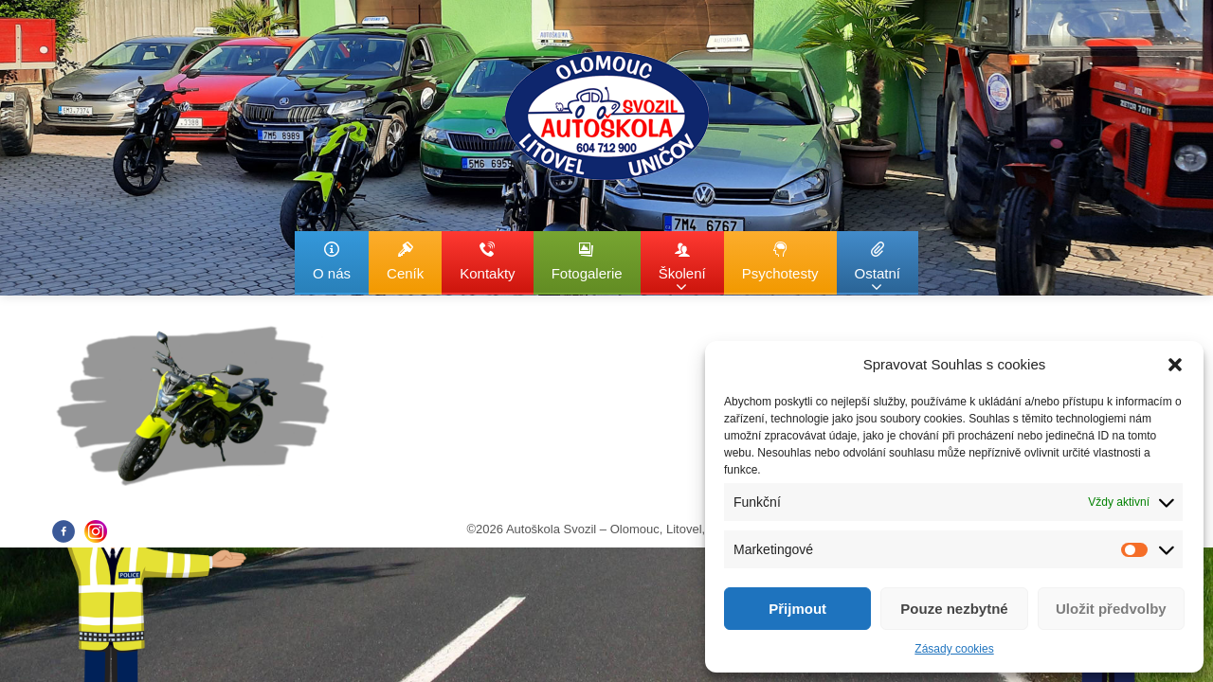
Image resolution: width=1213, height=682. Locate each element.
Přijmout (797, 609)
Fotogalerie (587, 261)
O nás (332, 261)
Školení (682, 268)
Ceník (405, 261)
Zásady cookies (953, 648)
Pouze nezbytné (953, 609)
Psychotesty (780, 261)
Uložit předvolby (1111, 609)
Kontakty (487, 261)
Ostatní (877, 268)
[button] (1175, 364)
